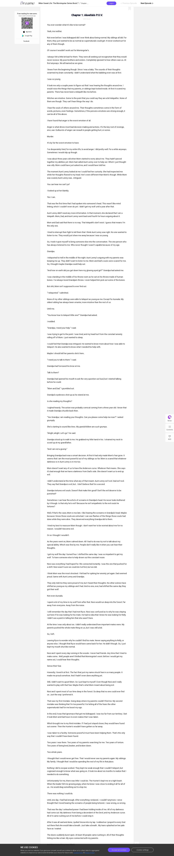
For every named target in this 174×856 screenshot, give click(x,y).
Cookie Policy (78, 853)
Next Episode (147, 3)
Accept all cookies (119, 850)
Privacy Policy (90, 853)
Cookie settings (142, 850)
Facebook (26, 41)
